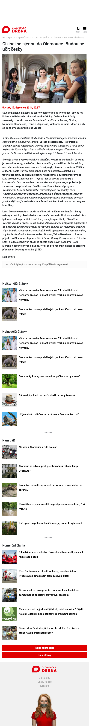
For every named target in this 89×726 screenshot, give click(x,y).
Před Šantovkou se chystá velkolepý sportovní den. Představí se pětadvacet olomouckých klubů (47, 573)
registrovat (62, 264)
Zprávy (11, 37)
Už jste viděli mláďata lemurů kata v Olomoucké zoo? (49, 414)
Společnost (23, 37)
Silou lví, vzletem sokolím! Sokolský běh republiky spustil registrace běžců (51, 554)
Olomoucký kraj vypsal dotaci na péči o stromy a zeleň (49, 376)
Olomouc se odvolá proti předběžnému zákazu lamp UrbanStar (48, 468)
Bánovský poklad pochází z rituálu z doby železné (47, 395)
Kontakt (44, 686)
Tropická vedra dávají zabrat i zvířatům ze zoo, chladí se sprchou (50, 487)
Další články (44, 655)
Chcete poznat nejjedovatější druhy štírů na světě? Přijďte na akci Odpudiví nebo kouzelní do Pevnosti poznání (51, 611)
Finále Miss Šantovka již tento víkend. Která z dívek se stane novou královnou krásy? (49, 630)
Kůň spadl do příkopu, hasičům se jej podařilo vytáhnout (50, 523)
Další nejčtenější (44, 647)
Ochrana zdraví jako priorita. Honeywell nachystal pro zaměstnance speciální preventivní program (49, 592)
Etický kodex (45, 682)
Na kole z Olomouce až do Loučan (38, 447)
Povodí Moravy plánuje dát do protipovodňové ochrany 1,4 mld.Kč (52, 506)
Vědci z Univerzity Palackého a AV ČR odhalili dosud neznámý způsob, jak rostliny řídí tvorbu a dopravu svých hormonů (51, 294)
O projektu (44, 678)
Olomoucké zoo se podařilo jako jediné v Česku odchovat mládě (51, 311)
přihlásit (50, 264)
